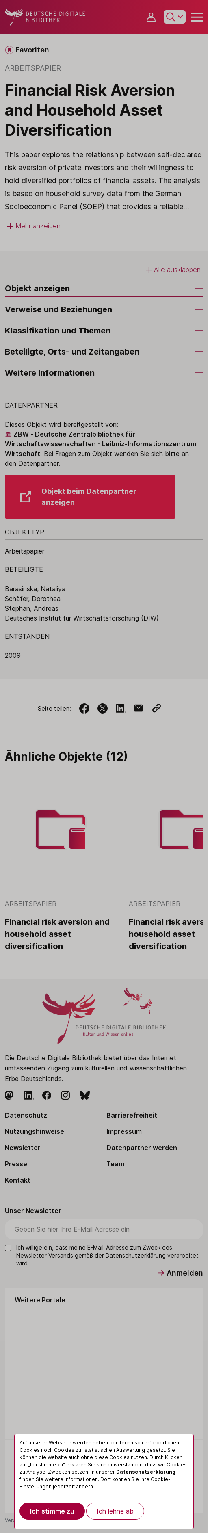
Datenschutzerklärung (146, 1472)
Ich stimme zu (52, 1511)
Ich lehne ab (115, 1511)
